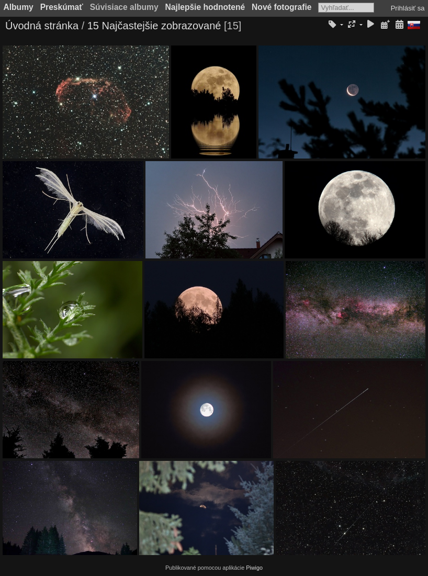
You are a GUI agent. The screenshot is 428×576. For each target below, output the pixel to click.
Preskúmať (61, 7)
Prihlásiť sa (408, 8)
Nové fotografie (281, 7)
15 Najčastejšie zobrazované (154, 25)
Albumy (18, 7)
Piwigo (254, 567)
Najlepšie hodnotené (205, 7)
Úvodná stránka (41, 25)
